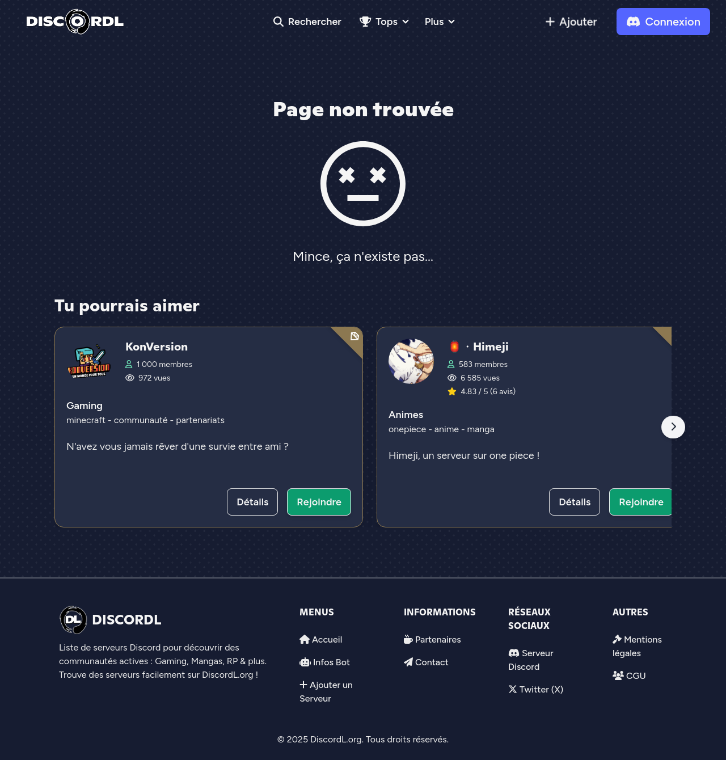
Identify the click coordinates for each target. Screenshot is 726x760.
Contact (432, 662)
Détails (252, 502)
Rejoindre (319, 502)
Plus (434, 21)
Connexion (663, 21)
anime (446, 429)
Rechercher (307, 21)
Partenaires (438, 639)
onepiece (407, 429)
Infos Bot (331, 662)
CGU (636, 675)
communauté (141, 420)
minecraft (85, 420)
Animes (406, 414)
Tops (379, 21)
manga (481, 429)
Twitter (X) (541, 689)
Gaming (84, 405)
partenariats (200, 420)
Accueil (327, 639)
